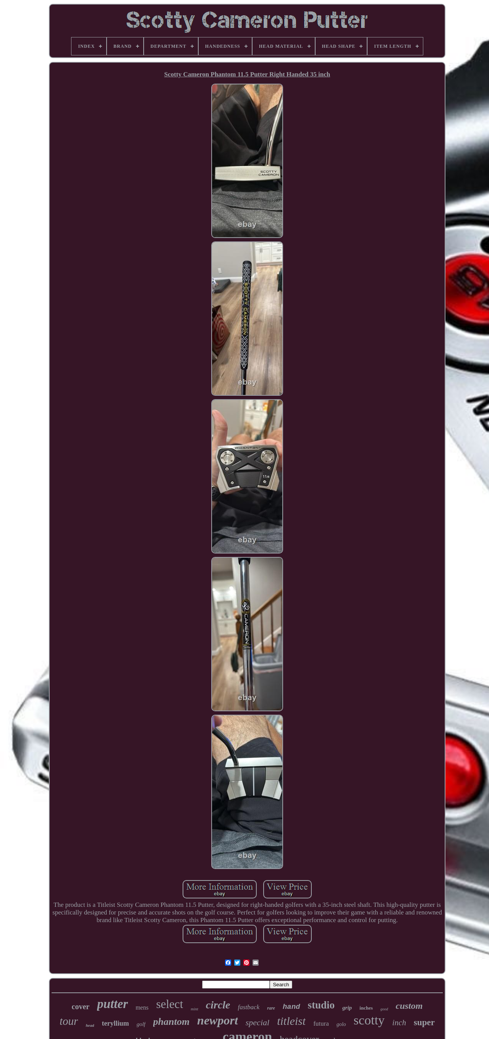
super (424, 1022)
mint (194, 1009)
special (257, 1022)
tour (69, 1021)
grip (347, 1008)
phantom (171, 1021)
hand (291, 1007)
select (169, 1004)
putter (112, 1004)
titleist (291, 1021)
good (384, 1009)
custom (409, 1006)
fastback (249, 1007)
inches (366, 1008)
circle (218, 1005)
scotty (369, 1020)
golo (341, 1024)
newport (217, 1020)
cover (81, 1006)
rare (271, 1008)
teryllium (115, 1023)
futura (321, 1023)
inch (399, 1022)
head (90, 1025)
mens (142, 1007)
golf (140, 1024)
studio (321, 1005)
